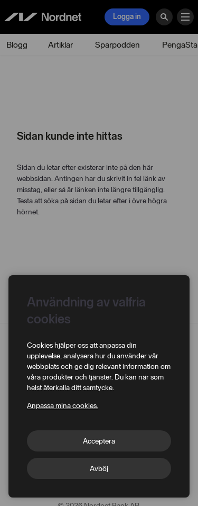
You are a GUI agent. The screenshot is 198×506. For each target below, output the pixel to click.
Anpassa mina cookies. (62, 405)
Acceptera (99, 441)
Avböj (99, 468)
